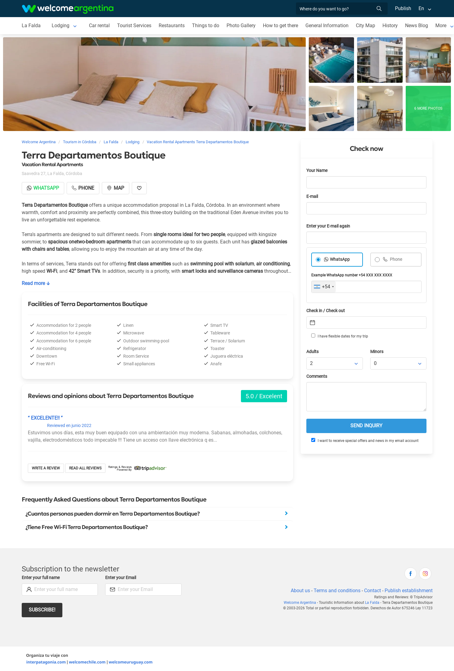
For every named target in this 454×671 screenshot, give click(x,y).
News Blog (416, 25)
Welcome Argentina (300, 602)
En (421, 8)
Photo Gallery (241, 25)
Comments (316, 376)
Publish (403, 8)
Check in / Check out (325, 310)
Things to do (205, 25)
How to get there (280, 25)
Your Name (316, 170)
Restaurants (172, 25)
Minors (376, 351)
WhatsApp (340, 259)
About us (300, 590)
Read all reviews (85, 468)
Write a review (46, 468)
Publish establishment (409, 590)
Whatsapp (43, 188)
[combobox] (324, 287)
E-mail (312, 196)
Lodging (60, 25)
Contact (372, 590)
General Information (327, 25)
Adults (312, 351)
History (390, 25)
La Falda (31, 25)
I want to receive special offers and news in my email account (365, 440)
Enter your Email (120, 577)
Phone (395, 259)
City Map (365, 25)
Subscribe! (42, 610)
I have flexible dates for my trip (339, 336)
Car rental (99, 25)
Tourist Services (134, 25)
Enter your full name (41, 577)
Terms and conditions (337, 590)
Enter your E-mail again (328, 226)
